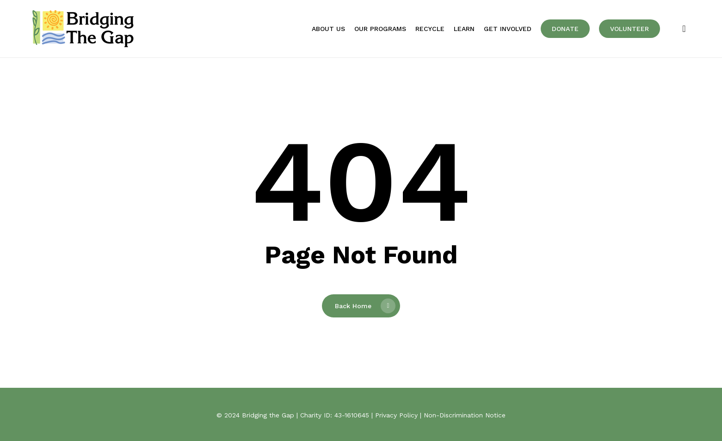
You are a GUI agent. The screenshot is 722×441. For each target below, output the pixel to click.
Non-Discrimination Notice (465, 415)
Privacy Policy (396, 415)
